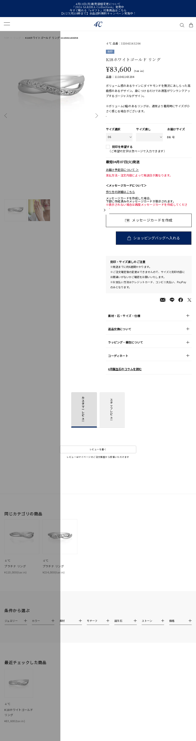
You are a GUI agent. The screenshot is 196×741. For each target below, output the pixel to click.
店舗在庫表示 (118, 119)
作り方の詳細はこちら (120, 197)
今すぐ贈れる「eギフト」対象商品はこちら (98, 10)
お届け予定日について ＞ (122, 174)
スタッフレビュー (111, 415)
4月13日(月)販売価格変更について (98, 3)
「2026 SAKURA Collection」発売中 (98, 6)
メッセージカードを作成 (152, 225)
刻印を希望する (122, 152)
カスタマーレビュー (83, 414)
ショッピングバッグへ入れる (157, 243)
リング (17, 37)
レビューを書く (98, 454)
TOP (6, 37)
